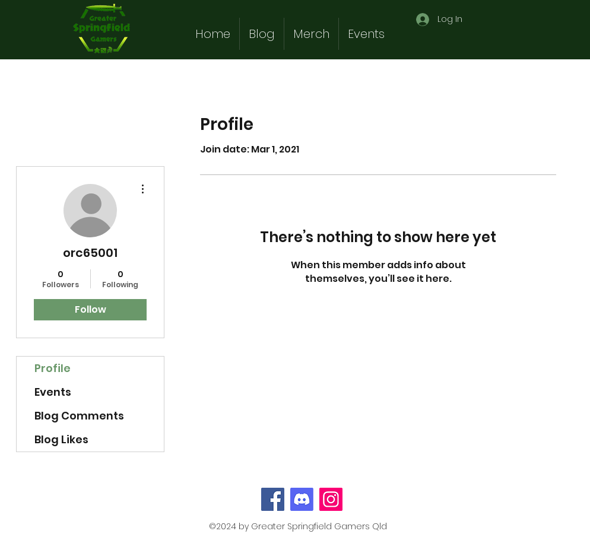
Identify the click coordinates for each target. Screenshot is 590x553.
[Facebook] (272, 499)
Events (52, 391)
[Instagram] (330, 499)
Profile (52, 368)
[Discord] (301, 499)
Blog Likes (61, 439)
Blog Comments (79, 415)
